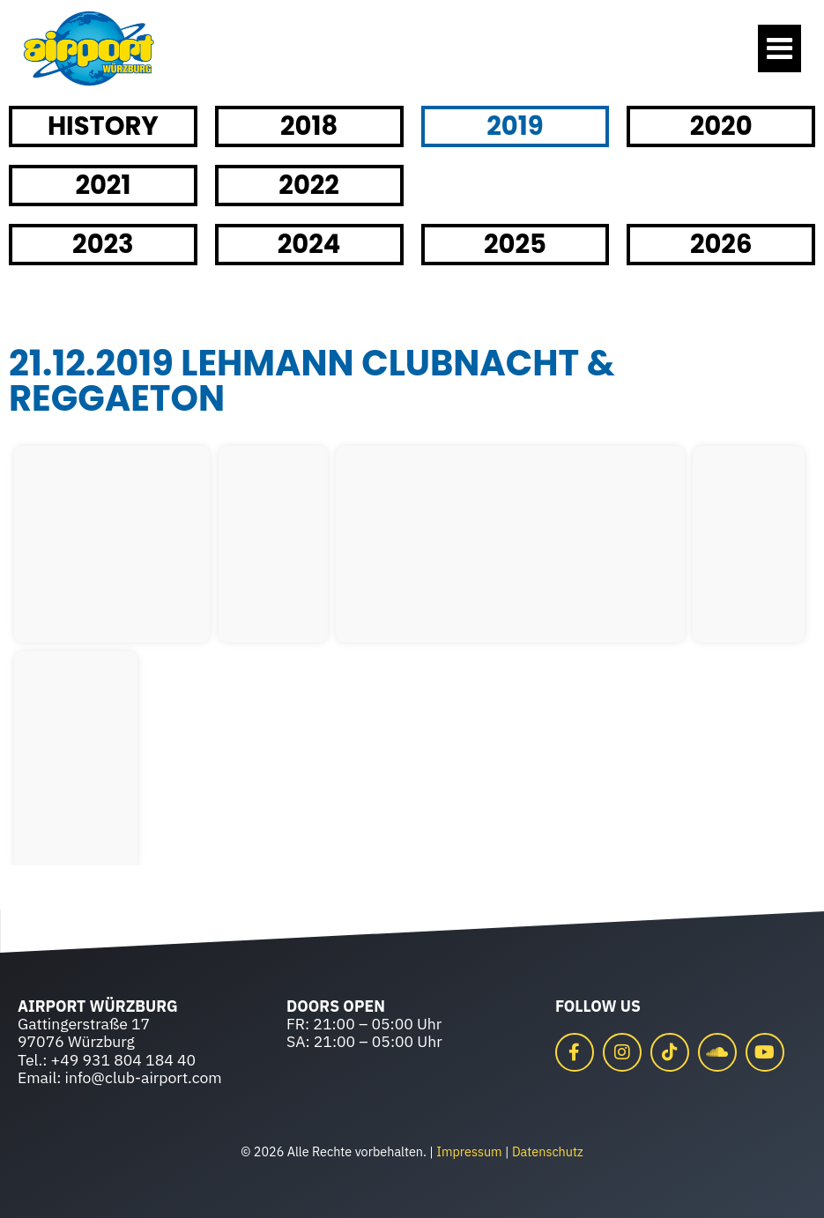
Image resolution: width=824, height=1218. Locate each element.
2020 (721, 126)
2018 (309, 126)
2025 (515, 244)
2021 (102, 185)
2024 (309, 244)
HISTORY (103, 126)
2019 (514, 126)
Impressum (468, 1151)
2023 (103, 244)
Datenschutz (547, 1151)
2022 (308, 185)
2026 (721, 244)
